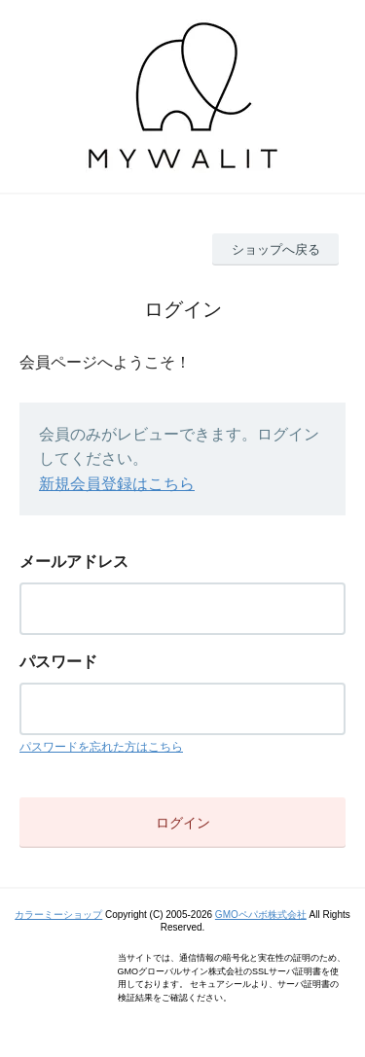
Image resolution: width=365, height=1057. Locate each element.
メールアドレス (73, 561)
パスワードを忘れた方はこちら (101, 747)
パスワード (58, 661)
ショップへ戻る (276, 249)
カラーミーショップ (58, 914)
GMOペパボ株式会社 (261, 914)
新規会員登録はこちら (117, 484)
